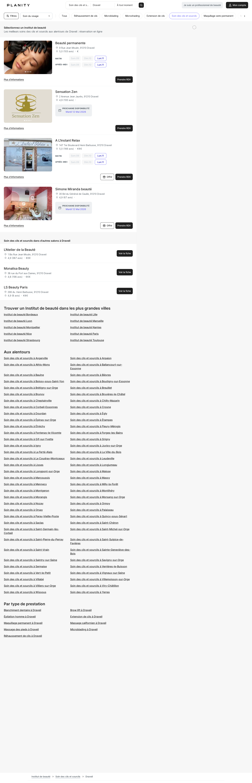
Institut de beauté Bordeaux (21, 314)
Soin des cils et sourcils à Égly (88, 413)
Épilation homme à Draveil (20, 616)
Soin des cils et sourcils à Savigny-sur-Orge (97, 560)
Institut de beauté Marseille (87, 320)
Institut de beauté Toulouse (87, 340)
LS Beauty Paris (16, 287)
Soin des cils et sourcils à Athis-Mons (27, 364)
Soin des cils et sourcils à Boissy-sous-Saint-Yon (34, 381)
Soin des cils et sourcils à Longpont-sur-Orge (32, 471)
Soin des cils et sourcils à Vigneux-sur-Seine (97, 572)
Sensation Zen (66, 92)
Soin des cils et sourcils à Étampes (91, 419)
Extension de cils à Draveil (86, 616)
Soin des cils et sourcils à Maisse (90, 471)
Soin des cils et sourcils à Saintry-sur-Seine (30, 560)
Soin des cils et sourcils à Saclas (24, 522)
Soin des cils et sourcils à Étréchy (24, 426)
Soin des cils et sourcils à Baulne (24, 374)
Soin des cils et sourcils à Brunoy (24, 394)
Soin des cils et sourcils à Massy (90, 477)
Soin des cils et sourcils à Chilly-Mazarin (95, 400)
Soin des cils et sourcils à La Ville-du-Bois (95, 452)
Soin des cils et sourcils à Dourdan (25, 413)
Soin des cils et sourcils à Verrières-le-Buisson (98, 566)
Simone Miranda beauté (73, 189)
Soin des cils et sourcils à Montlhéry (92, 490)
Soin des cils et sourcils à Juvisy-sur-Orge (96, 445)
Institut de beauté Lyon (18, 320)
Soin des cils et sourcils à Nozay (23, 503)
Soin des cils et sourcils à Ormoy (90, 503)
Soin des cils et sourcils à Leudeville (92, 458)
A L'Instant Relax (67, 140)
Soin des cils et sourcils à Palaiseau (92, 509)
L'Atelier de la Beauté (19, 250)
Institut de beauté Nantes (85, 327)
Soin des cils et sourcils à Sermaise (25, 566)
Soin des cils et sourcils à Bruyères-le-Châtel (97, 394)
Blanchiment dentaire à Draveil (22, 610)
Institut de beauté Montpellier (22, 327)
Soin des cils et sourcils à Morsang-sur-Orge (97, 497)
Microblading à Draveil (84, 629)
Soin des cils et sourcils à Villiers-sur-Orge (30, 585)
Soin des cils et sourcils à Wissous (25, 592)
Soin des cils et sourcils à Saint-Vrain (26, 549)
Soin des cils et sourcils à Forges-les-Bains (96, 432)
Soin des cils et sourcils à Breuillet (91, 387)
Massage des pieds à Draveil (21, 629)
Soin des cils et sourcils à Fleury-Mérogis (95, 426)
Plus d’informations (14, 79)
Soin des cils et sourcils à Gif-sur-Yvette (28, 439)
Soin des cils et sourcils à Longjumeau (93, 464)
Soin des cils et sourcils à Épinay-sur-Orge (30, 419)
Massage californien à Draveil (88, 623)
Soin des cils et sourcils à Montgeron (26, 490)
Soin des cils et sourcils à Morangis (25, 497)
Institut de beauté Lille (83, 314)
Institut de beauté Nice (18, 333)
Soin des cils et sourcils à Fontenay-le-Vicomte (32, 432)
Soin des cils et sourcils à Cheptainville (28, 400)
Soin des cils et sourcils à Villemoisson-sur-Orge (100, 579)
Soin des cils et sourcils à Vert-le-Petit (27, 572)
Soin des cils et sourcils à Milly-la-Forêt (94, 484)
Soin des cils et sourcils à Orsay (23, 509)
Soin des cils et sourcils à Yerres (90, 592)
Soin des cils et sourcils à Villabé (24, 579)
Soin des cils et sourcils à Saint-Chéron (94, 522)
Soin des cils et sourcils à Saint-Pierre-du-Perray (33, 539)
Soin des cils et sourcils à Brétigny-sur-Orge (31, 387)
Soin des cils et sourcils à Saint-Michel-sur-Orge (99, 529)
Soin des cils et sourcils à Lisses (23, 464)
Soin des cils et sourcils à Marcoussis (27, 477)
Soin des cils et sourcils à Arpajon (91, 358)
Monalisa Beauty (16, 268)
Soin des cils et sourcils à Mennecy (25, 484)
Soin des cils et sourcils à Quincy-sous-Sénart (98, 516)
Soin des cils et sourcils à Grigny (90, 439)
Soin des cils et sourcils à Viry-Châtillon (94, 585)
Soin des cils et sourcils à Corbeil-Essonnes (31, 407)
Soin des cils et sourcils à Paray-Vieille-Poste (31, 516)
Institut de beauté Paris (84, 333)
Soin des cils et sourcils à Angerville (26, 358)
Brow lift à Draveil (81, 610)
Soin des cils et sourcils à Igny (22, 445)
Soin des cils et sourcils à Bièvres (90, 374)
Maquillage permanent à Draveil (23, 623)
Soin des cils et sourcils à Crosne (90, 407)
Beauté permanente (70, 43)
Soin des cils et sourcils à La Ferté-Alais (28, 452)
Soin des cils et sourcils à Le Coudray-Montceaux (34, 458)
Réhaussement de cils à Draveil (23, 635)
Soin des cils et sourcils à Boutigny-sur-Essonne (100, 381)
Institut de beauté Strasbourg (22, 340)
